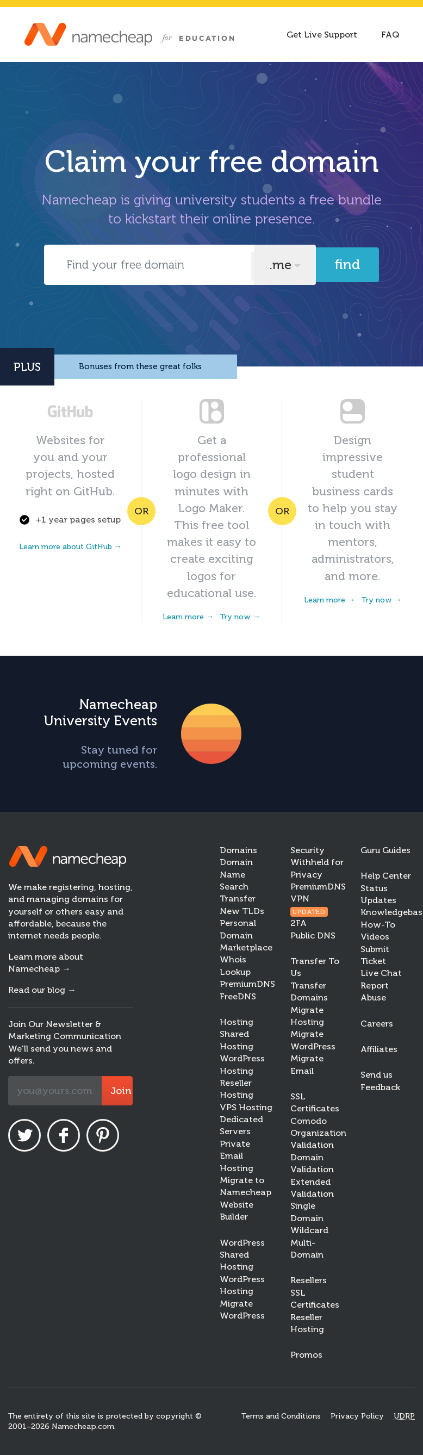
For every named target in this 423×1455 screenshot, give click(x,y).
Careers (376, 1023)
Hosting (236, 1022)
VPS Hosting (246, 1107)
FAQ (390, 34)
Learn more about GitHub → (70, 546)
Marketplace (246, 947)
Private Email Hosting (236, 1156)
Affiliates (378, 1049)
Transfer (238, 898)
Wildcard (309, 1230)
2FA (298, 923)
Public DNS (312, 935)
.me (280, 264)
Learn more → (188, 616)
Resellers (308, 1280)
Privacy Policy (357, 1416)
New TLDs (242, 911)
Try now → (240, 616)
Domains (238, 850)
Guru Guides (385, 850)
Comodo (308, 1121)
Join (120, 1091)
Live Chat (381, 973)
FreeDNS (238, 996)
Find (347, 264)
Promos (306, 1355)
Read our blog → (42, 990)
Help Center (385, 875)
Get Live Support (322, 34)
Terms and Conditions (281, 1416)
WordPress (242, 1243)
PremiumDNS (247, 984)
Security (307, 850)
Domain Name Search (236, 874)
